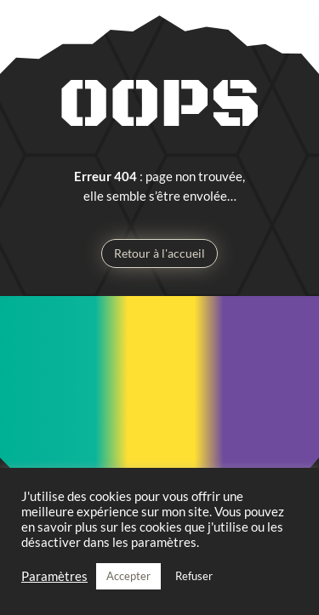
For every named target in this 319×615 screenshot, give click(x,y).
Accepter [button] (128, 576)
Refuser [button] (194, 576)
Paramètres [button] (54, 576)
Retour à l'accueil (159, 253)
